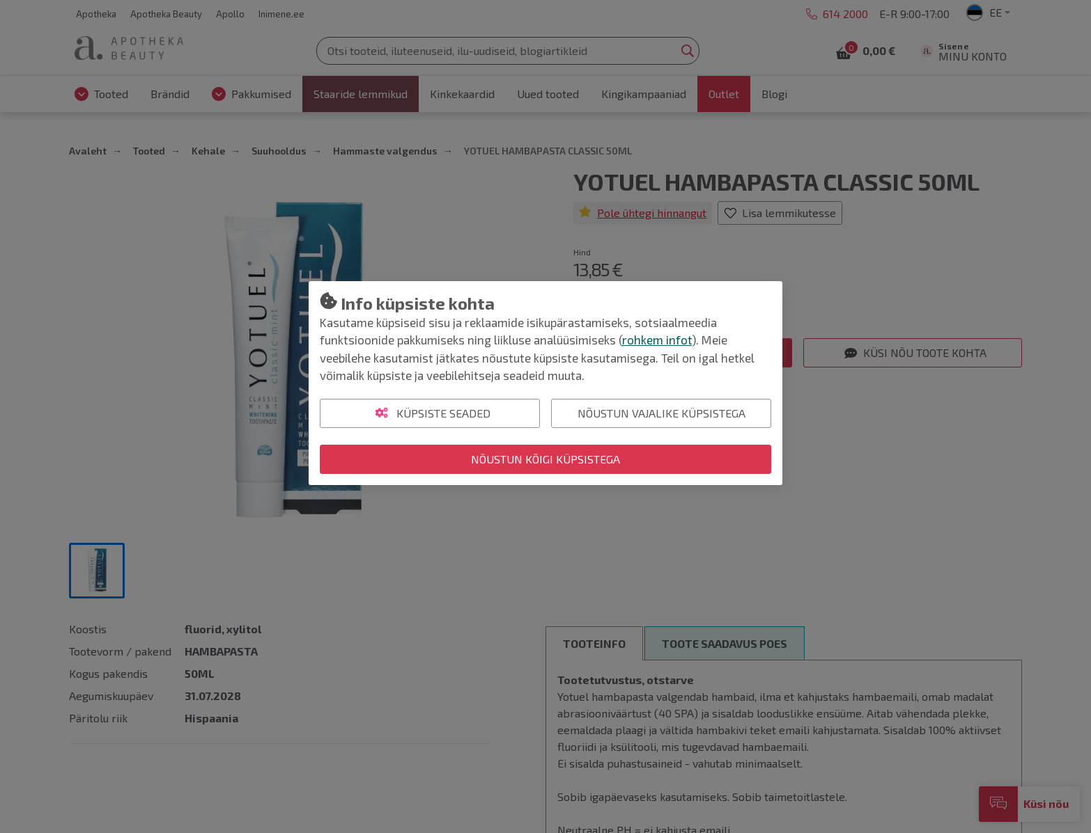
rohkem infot (657, 340)
